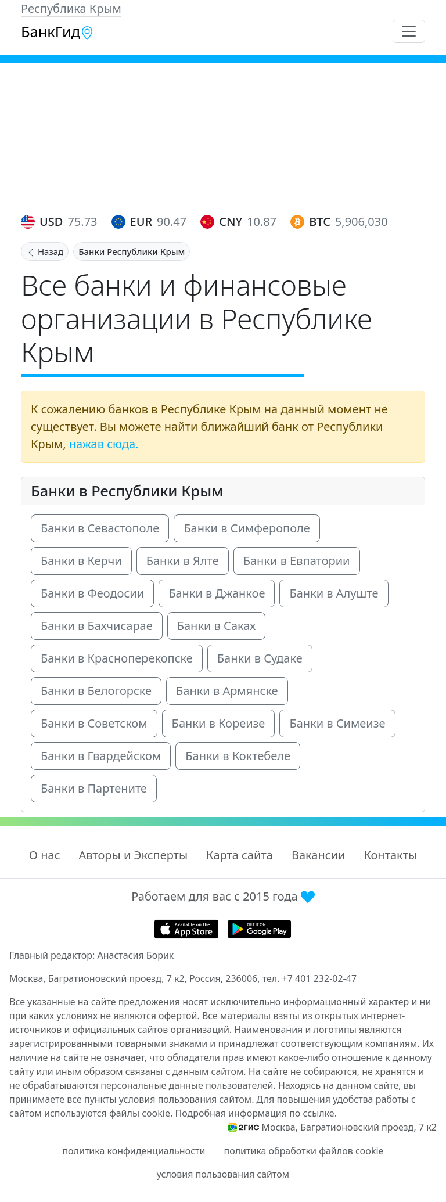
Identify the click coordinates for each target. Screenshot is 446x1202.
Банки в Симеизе (337, 723)
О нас (44, 855)
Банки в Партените (94, 788)
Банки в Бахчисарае (97, 626)
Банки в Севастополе (100, 528)
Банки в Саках (216, 626)
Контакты (390, 855)
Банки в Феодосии (92, 593)
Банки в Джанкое (216, 593)
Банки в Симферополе (247, 528)
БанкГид (57, 31)
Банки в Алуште (333, 593)
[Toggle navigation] (409, 31)
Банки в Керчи (81, 560)
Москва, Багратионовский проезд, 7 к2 (349, 1127)
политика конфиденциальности (133, 1151)
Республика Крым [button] (71, 8)
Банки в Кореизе (218, 723)
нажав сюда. (104, 444)
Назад (44, 251)
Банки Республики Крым (131, 251)
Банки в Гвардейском (101, 756)
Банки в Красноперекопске (117, 658)
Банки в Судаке (260, 658)
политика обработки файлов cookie (303, 1151)
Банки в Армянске (227, 691)
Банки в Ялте (182, 560)
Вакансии (318, 855)
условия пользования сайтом (223, 1174)
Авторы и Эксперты (133, 855)
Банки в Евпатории (296, 560)
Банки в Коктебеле (237, 756)
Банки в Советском (94, 723)
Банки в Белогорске (96, 691)
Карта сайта (239, 855)
